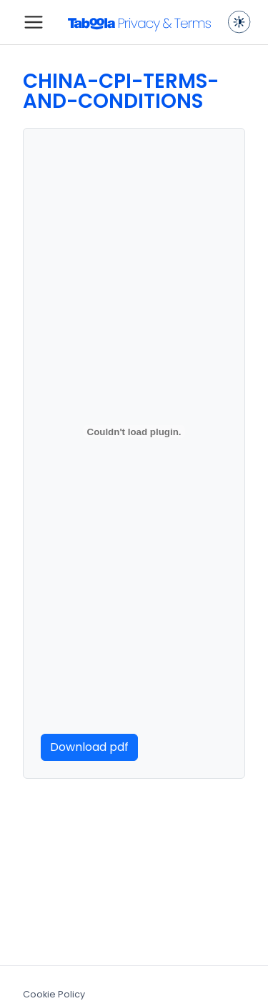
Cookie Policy (54, 994)
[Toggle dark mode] (239, 22)
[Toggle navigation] (33, 22)
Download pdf (89, 747)
